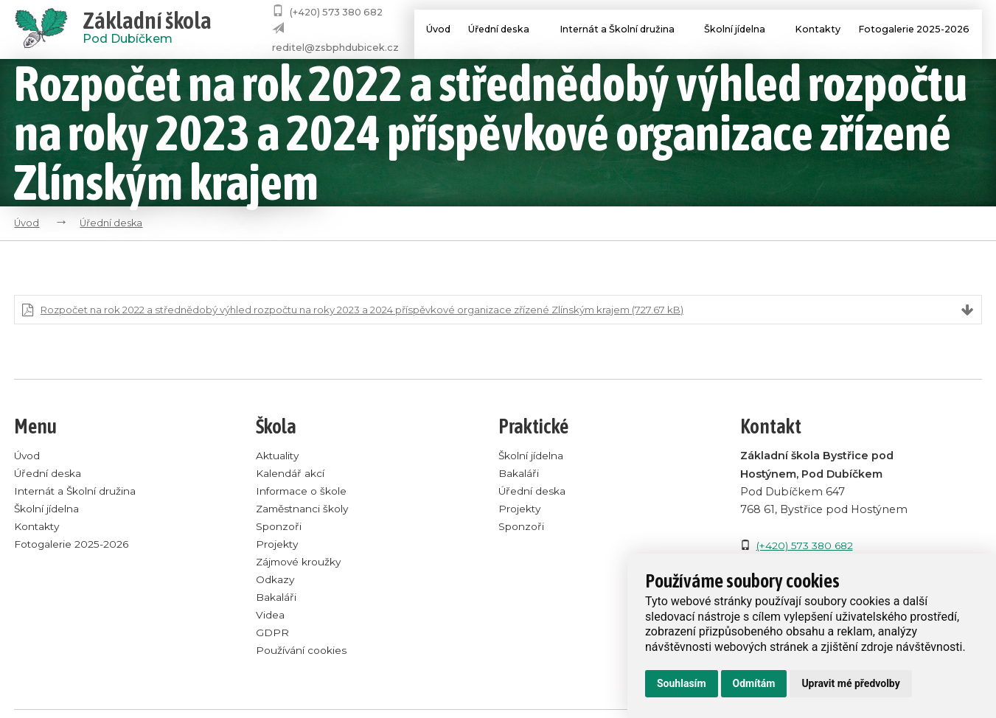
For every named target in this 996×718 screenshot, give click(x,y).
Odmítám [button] (754, 683)
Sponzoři (280, 527)
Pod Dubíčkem (147, 29)
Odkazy (276, 581)
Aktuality (279, 457)
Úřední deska (501, 31)
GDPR (272, 634)
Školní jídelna (740, 31)
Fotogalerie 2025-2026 (914, 31)
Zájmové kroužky (302, 563)
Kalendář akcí (291, 474)
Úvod (428, 31)
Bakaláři (277, 599)
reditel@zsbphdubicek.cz (335, 47)
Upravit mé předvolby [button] (850, 683)
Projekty (278, 545)
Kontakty (814, 31)
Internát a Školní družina (621, 31)
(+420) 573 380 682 (336, 12)
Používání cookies (304, 652)
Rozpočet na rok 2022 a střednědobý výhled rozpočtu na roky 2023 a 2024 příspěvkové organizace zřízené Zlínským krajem (388, 310)
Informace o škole (305, 492)
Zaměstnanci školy (306, 510)
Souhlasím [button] (681, 683)
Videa (270, 617)
